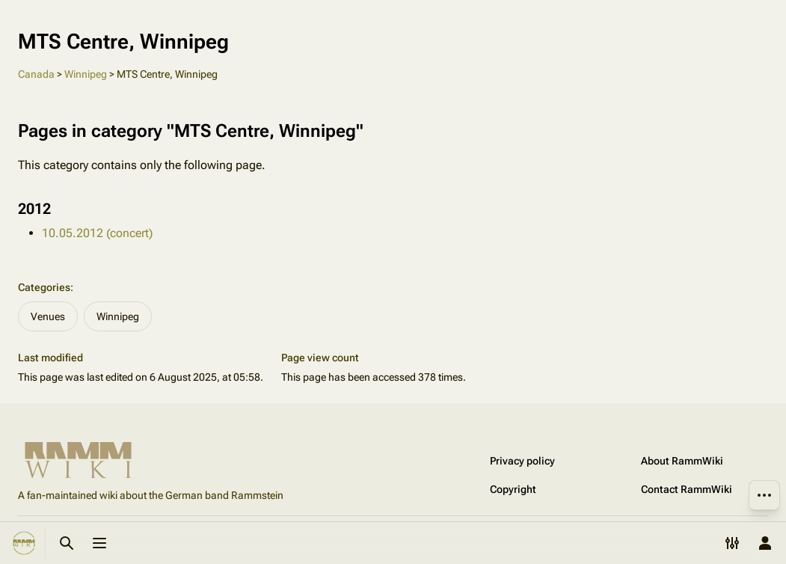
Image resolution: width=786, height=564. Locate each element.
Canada (36, 74)
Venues (48, 316)
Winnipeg (85, 74)
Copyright (513, 489)
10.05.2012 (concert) (97, 233)
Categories (44, 287)
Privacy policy (522, 461)
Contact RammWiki (686, 489)
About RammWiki (682, 461)
